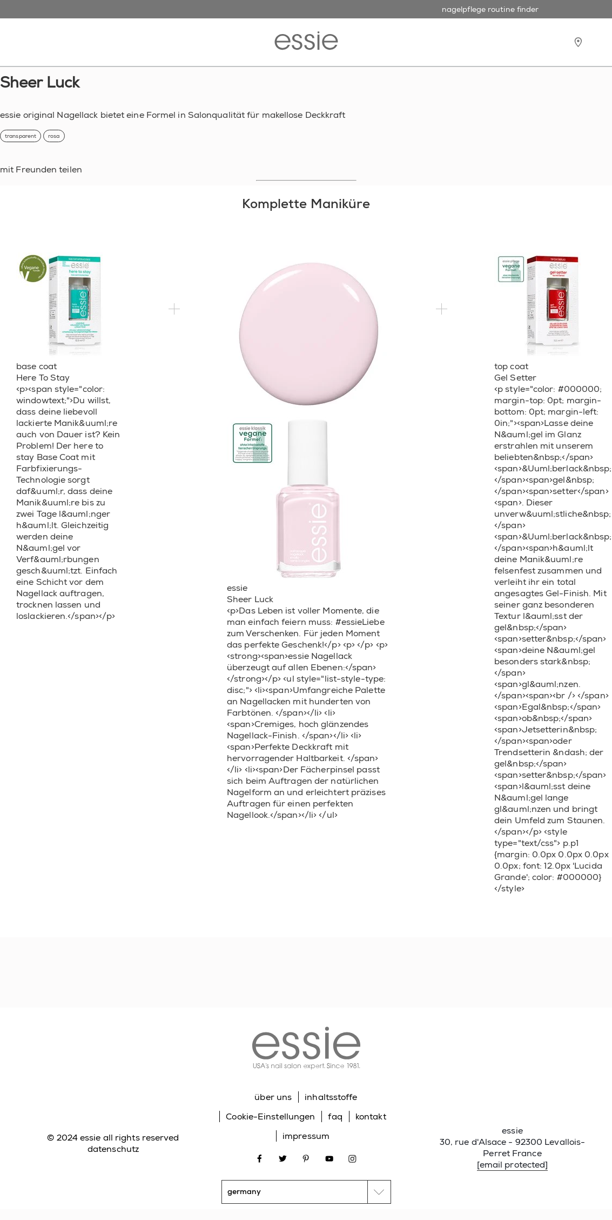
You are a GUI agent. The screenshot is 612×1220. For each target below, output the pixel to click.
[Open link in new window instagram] (352, 1158)
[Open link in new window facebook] (259, 1158)
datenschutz (113, 1149)
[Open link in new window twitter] (283, 1158)
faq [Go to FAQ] (335, 1116)
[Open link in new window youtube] (329, 1158)
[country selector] (306, 1192)
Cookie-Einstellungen (270, 1116)
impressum (306, 1136)
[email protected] (512, 1164)
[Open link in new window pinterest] (306, 1158)
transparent (20, 135)
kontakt (370, 1116)
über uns (273, 1097)
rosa (53, 135)
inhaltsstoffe (331, 1097)
